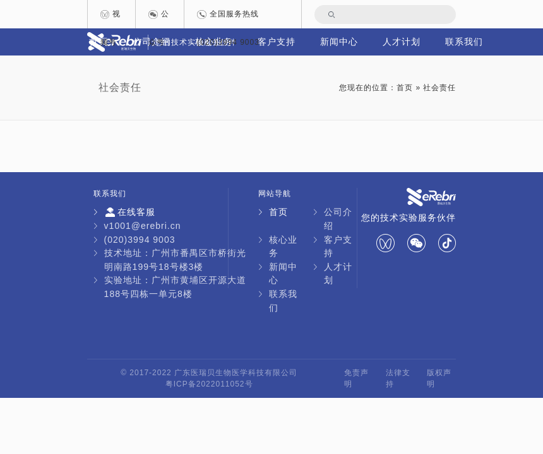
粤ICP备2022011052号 (209, 384)
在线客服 (129, 212)
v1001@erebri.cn (142, 226)
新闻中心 (339, 42)
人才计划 (402, 42)
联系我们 (464, 42)
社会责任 (119, 87)
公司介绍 (338, 219)
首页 (405, 87)
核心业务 (283, 247)
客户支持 (338, 247)
